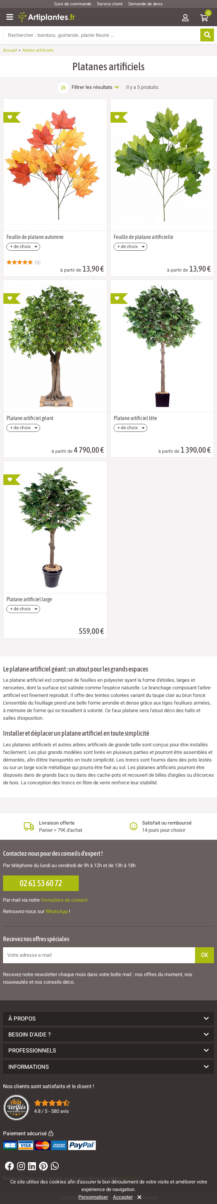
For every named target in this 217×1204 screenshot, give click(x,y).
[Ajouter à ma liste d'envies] (12, 117)
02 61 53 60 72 (41, 883)
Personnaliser (93, 1197)
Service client (110, 4)
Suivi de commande (72, 4)
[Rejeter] (138, 1197)
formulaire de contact (64, 900)
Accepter (123, 1197)
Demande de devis (145, 4)
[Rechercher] (207, 34)
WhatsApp (56, 911)
